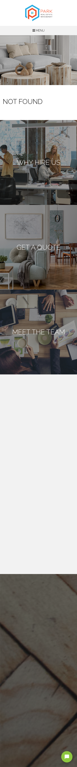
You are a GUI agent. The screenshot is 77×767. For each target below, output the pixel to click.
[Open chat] (66, 756)
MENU (38, 30)
